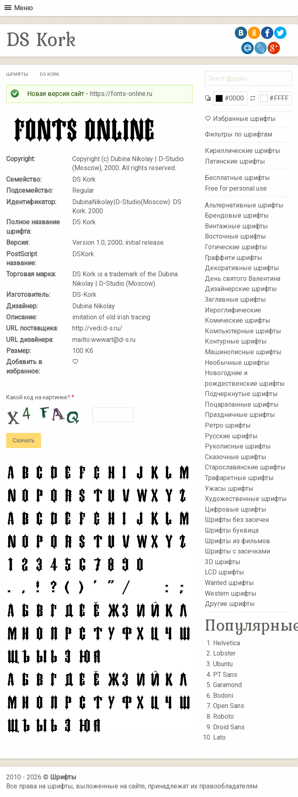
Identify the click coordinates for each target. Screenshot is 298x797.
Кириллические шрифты (242, 151)
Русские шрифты (231, 435)
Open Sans (228, 706)
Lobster (224, 653)
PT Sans (225, 675)
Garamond (227, 685)
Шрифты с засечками (237, 551)
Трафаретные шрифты (239, 478)
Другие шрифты (230, 604)
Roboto (223, 716)
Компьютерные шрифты (243, 331)
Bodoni (223, 695)
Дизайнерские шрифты (241, 289)
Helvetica (226, 643)
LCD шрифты (224, 572)
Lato (219, 737)
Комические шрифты (237, 320)
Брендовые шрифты (237, 215)
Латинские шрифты (235, 161)
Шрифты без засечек (237, 520)
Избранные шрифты (244, 119)
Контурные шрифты (236, 341)
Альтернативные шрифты (244, 205)
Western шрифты (231, 593)
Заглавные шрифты (235, 299)
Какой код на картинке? (40, 397)
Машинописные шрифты (243, 352)
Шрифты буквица (232, 530)
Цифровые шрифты (235, 509)
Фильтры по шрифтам (238, 134)
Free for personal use (236, 188)
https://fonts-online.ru (121, 94)
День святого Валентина (242, 278)
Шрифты (17, 74)
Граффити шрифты (233, 257)
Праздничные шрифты (240, 415)
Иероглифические (233, 310)
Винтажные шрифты (236, 226)
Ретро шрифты (228, 425)
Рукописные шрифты (238, 446)
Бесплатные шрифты (237, 178)
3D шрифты (223, 562)
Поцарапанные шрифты (242, 404)
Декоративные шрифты (242, 268)
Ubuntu (223, 664)
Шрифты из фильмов (237, 540)
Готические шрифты (236, 247)
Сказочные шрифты (235, 457)
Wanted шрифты (229, 583)
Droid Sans (229, 727)
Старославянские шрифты (245, 467)
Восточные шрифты (235, 236)
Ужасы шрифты (229, 488)
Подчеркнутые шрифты (241, 394)
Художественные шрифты (246, 499)
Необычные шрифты (237, 362)
